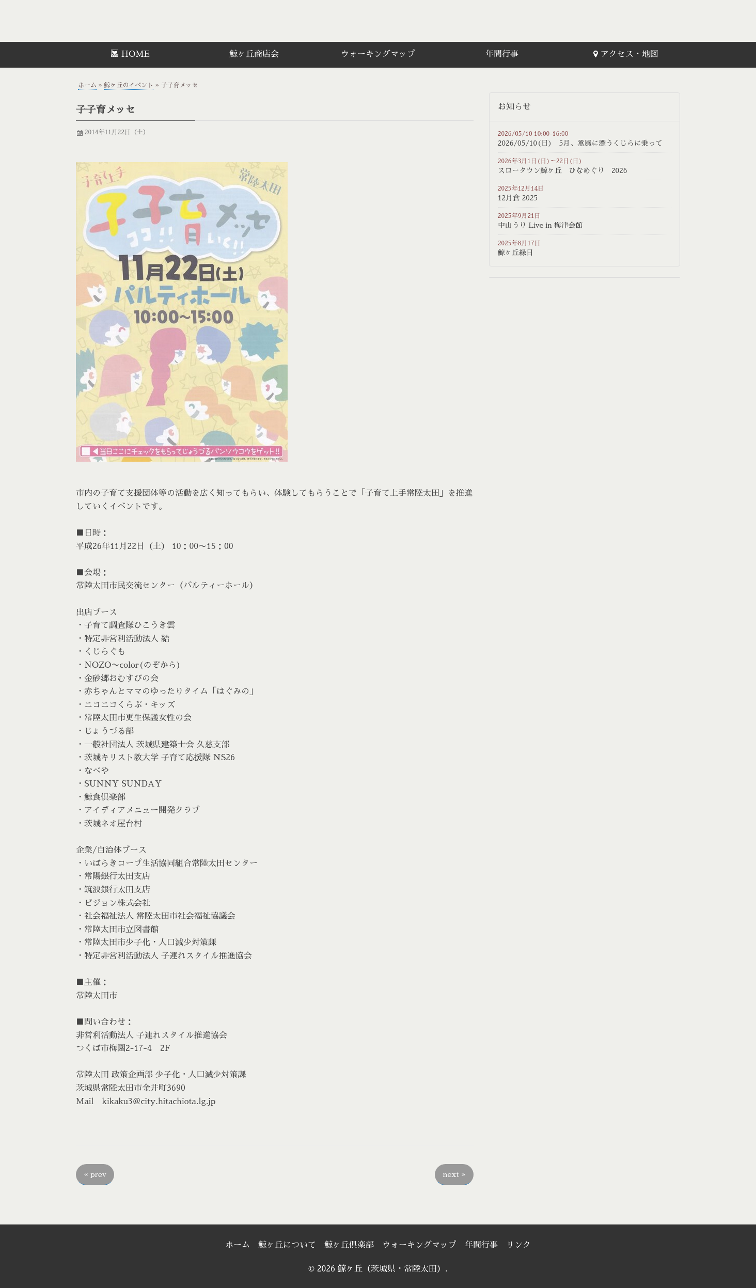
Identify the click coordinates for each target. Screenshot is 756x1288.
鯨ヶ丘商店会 (254, 54)
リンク (518, 1245)
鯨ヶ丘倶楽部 (349, 1245)
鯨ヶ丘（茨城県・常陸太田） (148, 21)
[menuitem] (130, 55)
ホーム (87, 85)
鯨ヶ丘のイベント (128, 85)
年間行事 (501, 54)
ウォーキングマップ (378, 54)
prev (95, 1174)
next (454, 1174)
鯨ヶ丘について (287, 1245)
